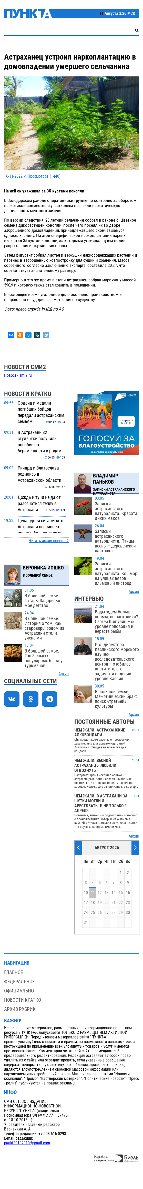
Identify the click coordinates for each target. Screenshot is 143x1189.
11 (93, 892)
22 (121, 902)
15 (121, 892)
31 (86, 922)
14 (113, 892)
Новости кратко (22, 1000)
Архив (63, 674)
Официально (19, 991)
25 (93, 912)
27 (107, 912)
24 (86, 912)
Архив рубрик (20, 1009)
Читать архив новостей (49, 541)
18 (93, 902)
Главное (13, 972)
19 (100, 902)
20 (107, 902)
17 (86, 902)
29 (121, 912)
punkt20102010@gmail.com (27, 1143)
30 (128, 912)
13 (107, 892)
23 (128, 902)
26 (100, 912)
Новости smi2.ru (18, 375)
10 (86, 892)
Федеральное (19, 982)
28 (113, 912)
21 (113, 902)
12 (100, 892)
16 (128, 892)
